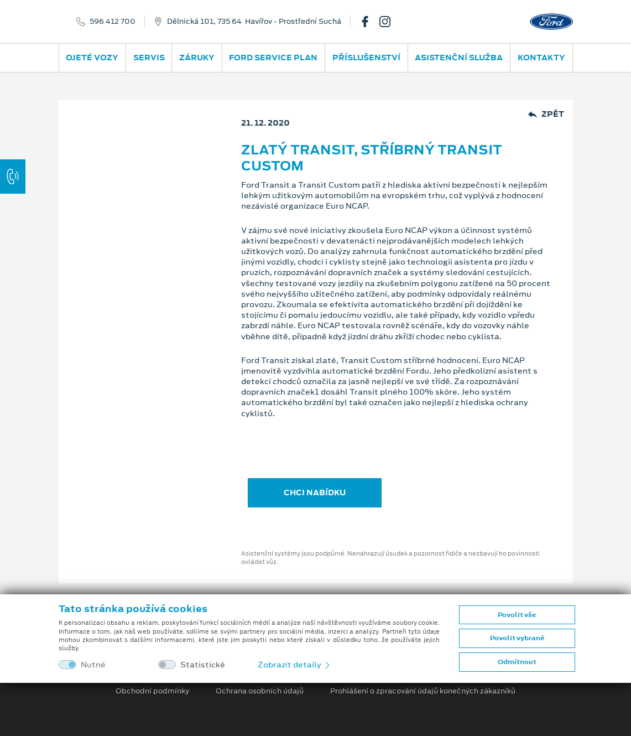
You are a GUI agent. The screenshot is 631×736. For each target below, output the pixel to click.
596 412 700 (112, 22)
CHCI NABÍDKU (315, 492)
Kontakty (541, 57)
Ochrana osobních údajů (260, 691)
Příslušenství (366, 57)
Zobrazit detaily (295, 664)
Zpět (546, 114)
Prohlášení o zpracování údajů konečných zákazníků (422, 691)
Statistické (202, 665)
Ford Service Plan (273, 57)
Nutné (93, 665)
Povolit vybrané (517, 638)
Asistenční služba (459, 57)
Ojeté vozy (92, 57)
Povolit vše (517, 614)
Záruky (197, 57)
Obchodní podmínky (152, 691)
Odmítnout (517, 661)
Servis (149, 57)
